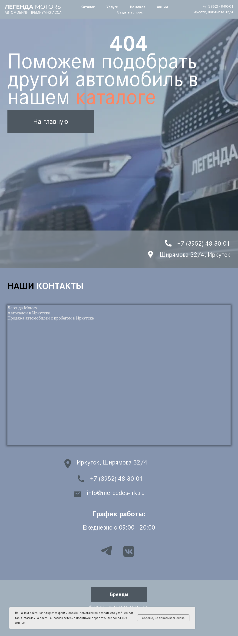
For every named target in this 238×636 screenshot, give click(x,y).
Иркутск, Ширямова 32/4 (213, 12)
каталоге (116, 96)
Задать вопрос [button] (130, 12)
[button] (119, 594)
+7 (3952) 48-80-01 (218, 6)
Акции (162, 6)
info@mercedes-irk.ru (116, 493)
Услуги (112, 6)
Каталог (88, 6)
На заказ (137, 6)
